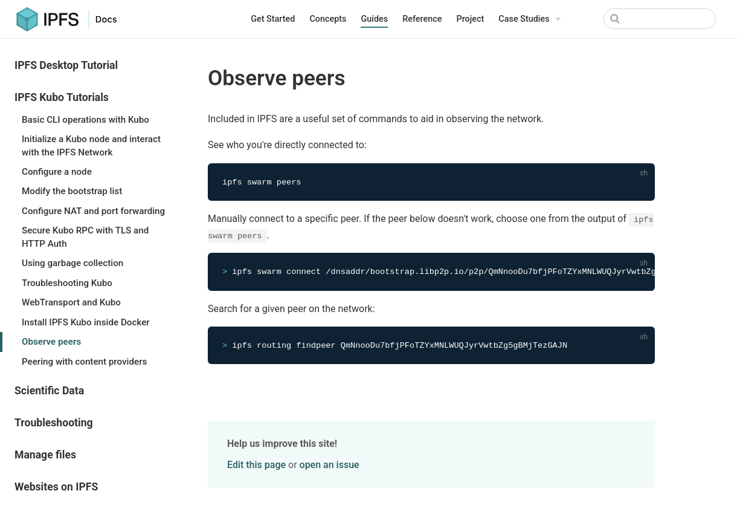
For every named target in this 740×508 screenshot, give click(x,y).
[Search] (659, 18)
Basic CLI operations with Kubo (85, 119)
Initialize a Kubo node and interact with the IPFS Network (91, 145)
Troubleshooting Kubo (67, 283)
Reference (422, 19)
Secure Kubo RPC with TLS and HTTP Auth (85, 237)
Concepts (327, 19)
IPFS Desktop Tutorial (66, 65)
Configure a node (57, 171)
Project (470, 19)
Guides (374, 19)
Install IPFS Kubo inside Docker (86, 322)
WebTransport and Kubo (71, 302)
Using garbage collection (72, 263)
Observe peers (51, 341)
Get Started (273, 19)
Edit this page (256, 466)
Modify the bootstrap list (72, 191)
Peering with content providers (84, 361)
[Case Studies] (529, 19)
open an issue (329, 466)
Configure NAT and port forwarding (93, 211)
